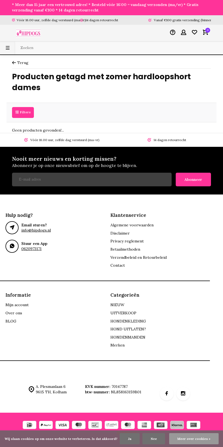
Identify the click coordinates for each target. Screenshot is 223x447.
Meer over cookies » (193, 439)
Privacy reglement (127, 241)
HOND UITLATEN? (128, 329)
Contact (117, 265)
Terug (20, 62)
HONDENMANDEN (127, 337)
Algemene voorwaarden (132, 225)
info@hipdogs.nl (36, 230)
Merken (117, 345)
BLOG (10, 321)
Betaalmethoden (125, 249)
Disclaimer (120, 233)
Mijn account (17, 304)
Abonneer (193, 179)
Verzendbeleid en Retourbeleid (138, 257)
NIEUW (117, 304)
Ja (129, 439)
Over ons (13, 313)
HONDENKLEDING (128, 321)
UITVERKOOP (123, 313)
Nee (154, 439)
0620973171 (31, 248)
